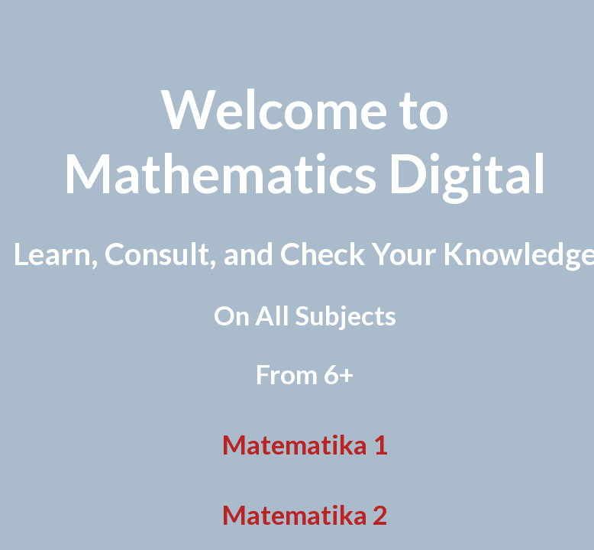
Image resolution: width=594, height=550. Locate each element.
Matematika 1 (304, 444)
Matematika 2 (304, 514)
